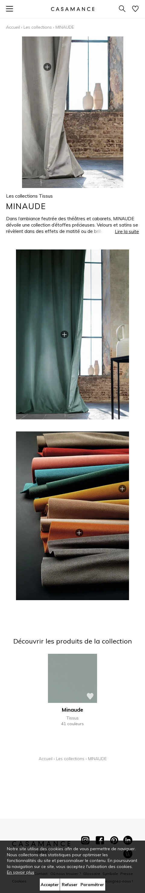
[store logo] (72, 9)
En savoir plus (20, 872)
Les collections (38, 27)
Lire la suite (127, 231)
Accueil (13, 27)
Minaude (72, 709)
